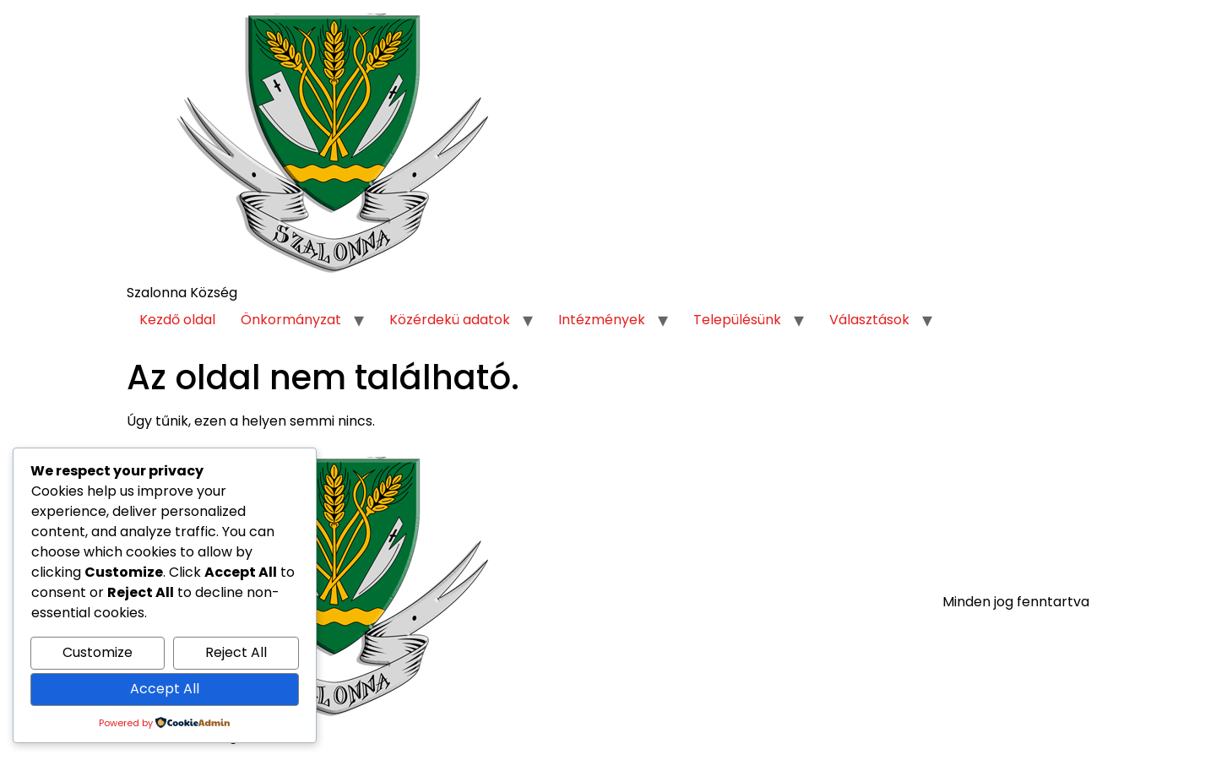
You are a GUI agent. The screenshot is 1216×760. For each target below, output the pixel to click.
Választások (869, 319)
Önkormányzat (291, 319)
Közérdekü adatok (449, 319)
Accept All (164, 688)
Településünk (737, 319)
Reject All (236, 652)
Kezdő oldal (177, 319)
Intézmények (601, 319)
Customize (97, 652)
